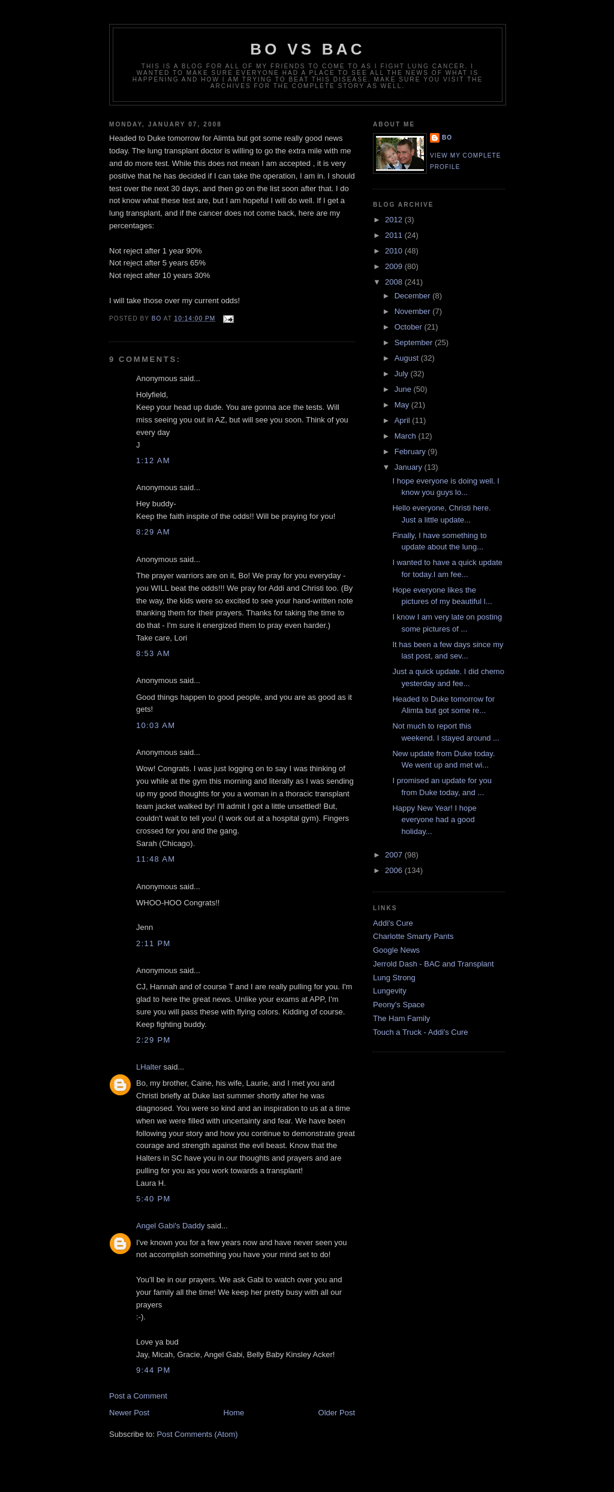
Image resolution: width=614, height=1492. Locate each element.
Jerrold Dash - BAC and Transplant (433, 963)
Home (234, 1412)
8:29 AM (153, 531)
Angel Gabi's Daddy (170, 1225)
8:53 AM (153, 653)
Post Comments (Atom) (197, 1434)
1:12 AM (153, 460)
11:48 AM (155, 858)
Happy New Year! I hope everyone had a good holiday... (434, 820)
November (414, 311)
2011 (395, 235)
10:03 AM (155, 725)
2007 (395, 854)
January (410, 467)
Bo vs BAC (307, 49)
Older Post (336, 1412)
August (408, 358)
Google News (396, 950)
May (403, 404)
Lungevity (390, 990)
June (404, 389)
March (407, 435)
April (404, 420)
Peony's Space (399, 1004)
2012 (395, 219)
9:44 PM (153, 1370)
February (411, 451)
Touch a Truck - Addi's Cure (420, 1032)
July (403, 373)
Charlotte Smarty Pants (413, 936)
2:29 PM (153, 1039)
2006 (395, 870)
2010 (395, 250)
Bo (447, 137)
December (414, 295)
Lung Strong (394, 977)
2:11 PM (153, 943)
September (415, 342)
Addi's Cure (393, 923)
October (410, 326)
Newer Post (129, 1412)
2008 (395, 281)
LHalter (148, 1066)
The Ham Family (401, 1018)
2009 (395, 266)
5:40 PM (153, 1198)
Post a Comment (138, 1395)
